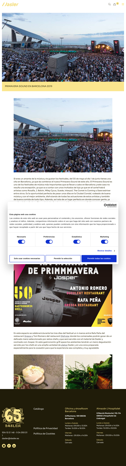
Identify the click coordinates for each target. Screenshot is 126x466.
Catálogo (38, 409)
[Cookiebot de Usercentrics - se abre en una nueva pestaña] (106, 205)
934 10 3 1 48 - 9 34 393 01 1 (14, 434)
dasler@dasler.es (10, 438)
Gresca (27, 336)
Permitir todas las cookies (99, 258)
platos (64, 345)
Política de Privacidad (45, 428)
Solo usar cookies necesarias (27, 258)
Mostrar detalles (104, 251)
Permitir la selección (63, 258)
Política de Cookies (44, 433)
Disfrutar (65, 336)
